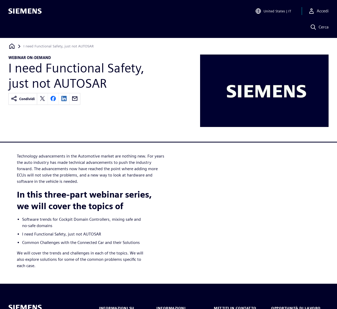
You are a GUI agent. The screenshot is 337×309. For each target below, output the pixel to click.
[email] (75, 99)
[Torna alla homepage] (12, 46)
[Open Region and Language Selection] (273, 11)
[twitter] (42, 99)
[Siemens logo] (25, 11)
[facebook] (53, 99)
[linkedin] (64, 99)
